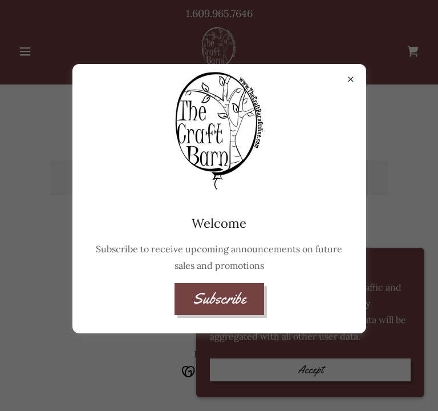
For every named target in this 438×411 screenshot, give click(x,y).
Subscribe (219, 298)
